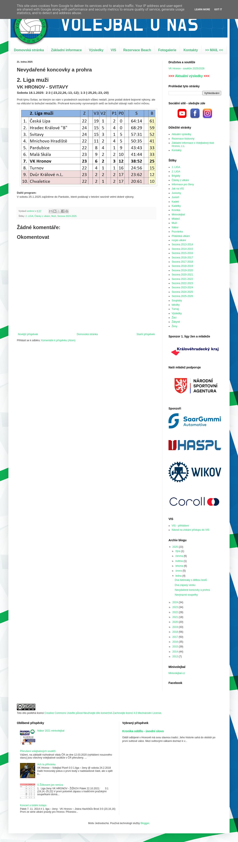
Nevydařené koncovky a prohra (192, 589)
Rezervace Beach (137, 50)
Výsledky (96, 50)
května (179, 561)
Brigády (176, 175)
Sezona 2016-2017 (182, 257)
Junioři (175, 197)
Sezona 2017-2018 (182, 261)
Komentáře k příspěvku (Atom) (58, 340)
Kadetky (176, 205)
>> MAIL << (214, 50)
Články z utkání (42, 216)
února (179, 570)
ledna (178, 575)
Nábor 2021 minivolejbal (50, 730)
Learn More (202, 9)
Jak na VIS (178, 188)
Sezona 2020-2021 (182, 274)
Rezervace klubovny (183, 138)
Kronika (176, 210)
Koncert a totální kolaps (33, 805)
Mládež (176, 218)
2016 (175, 641)
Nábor (175, 227)
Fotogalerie (167, 50)
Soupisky (177, 300)
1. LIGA (176, 167)
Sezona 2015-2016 (182, 253)
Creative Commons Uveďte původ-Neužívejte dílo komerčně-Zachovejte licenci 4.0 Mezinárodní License (102, 713)
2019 (175, 627)
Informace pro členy (183, 184)
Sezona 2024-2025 (66, 216)
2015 (175, 646)
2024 (175, 602)
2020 (175, 621)
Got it (218, 9)
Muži (53, 216)
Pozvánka (177, 231)
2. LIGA (29, 216)
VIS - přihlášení (180, 525)
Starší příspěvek (145, 334)
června (179, 556)
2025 (175, 546)
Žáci (174, 317)
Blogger (144, 823)
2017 (175, 636)
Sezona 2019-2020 (182, 270)
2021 (175, 617)
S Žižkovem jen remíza (50, 784)
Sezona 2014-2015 (182, 248)
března (179, 565)
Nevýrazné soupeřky (186, 594)
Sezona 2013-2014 (182, 244)
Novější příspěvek (28, 334)
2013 (175, 656)
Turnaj (175, 309)
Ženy (174, 326)
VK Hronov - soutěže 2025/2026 (186, 68)
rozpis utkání (179, 240)
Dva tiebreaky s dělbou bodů (191, 580)
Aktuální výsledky (189, 76)
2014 (175, 651)
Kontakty (190, 50)
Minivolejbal (178, 214)
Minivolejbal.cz (176, 673)
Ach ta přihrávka (46, 764)
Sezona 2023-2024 (182, 287)
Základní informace (66, 50)
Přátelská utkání (181, 236)
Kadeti (175, 201)
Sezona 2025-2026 (182, 296)
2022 (175, 612)
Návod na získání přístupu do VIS (190, 529)
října (178, 551)
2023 (175, 607)
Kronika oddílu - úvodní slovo (143, 731)
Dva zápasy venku (185, 585)
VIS (113, 50)
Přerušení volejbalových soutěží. (38, 751)
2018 (175, 631)
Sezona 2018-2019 (182, 266)
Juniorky (176, 193)
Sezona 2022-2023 (182, 283)
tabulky (176, 304)
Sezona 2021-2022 (182, 279)
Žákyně (176, 321)
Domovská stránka (29, 50)
